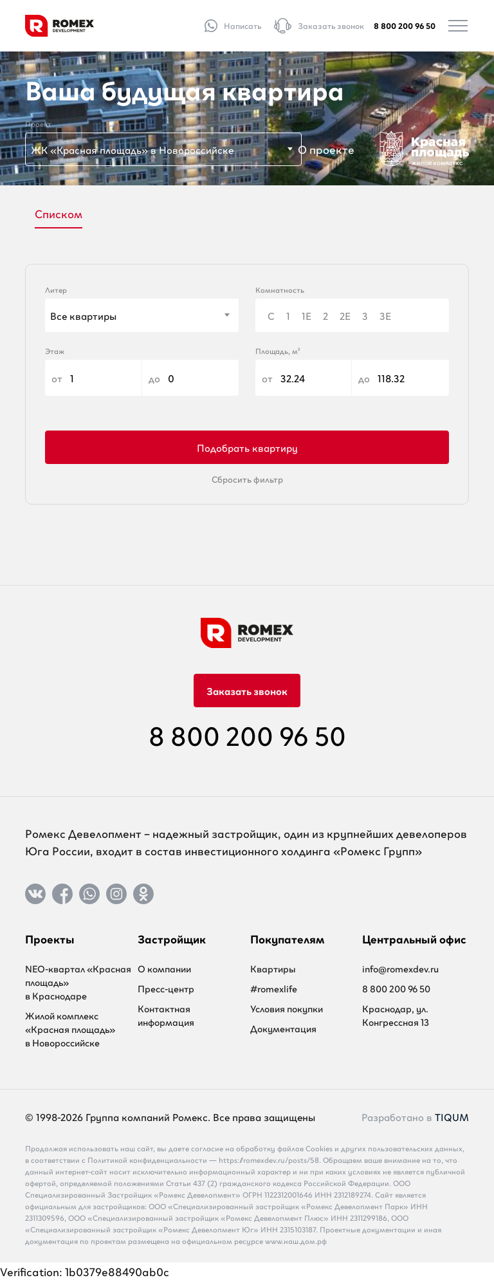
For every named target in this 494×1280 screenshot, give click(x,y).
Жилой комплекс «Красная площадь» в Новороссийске (70, 1028)
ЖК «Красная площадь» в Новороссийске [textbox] (132, 149)
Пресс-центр (166, 988)
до (191, 377)
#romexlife (273, 988)
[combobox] (163, 149)
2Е (345, 315)
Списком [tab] (58, 213)
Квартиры (273, 968)
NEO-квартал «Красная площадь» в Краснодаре (78, 981)
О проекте (326, 148)
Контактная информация (166, 1014)
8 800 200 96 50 (404, 25)
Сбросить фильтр (247, 479)
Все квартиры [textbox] (83, 315)
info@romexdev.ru (400, 968)
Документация (283, 1028)
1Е (306, 315)
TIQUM (452, 1116)
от (93, 377)
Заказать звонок (247, 690)
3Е (385, 315)
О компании (164, 968)
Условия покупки (286, 1008)
